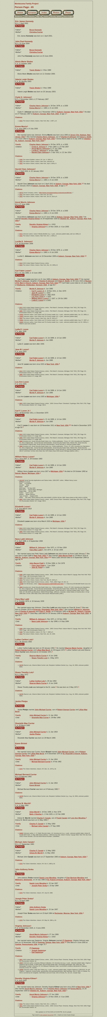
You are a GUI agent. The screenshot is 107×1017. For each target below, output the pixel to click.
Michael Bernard (41, 762)
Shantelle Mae (40, 717)
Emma (34, 108)
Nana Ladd (40, 621)
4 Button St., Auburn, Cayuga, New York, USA (48, 991)
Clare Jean (38, 565)
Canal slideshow (29, 16)
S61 (21, 403)
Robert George (24, 650)
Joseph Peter (39, 886)
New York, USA (53, 364)
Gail (37, 952)
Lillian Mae (43, 650)
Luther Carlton (37, 681)
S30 (21, 159)
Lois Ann (78, 818)
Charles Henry (38, 106)
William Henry (40, 298)
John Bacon (65, 555)
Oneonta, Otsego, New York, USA (51, 942)
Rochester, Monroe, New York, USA (68, 913)
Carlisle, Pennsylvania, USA (26, 944)
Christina (36, 32)
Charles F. (44, 818)
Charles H (68, 137)
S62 (21, 441)
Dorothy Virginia (30, 219)
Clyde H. (39, 147)
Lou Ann (38, 296)
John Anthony (37, 907)
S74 (21, 769)
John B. (37, 567)
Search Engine (68, 16)
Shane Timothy (39, 658)
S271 (21, 193)
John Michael (43, 710)
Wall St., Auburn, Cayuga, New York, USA (31, 557)
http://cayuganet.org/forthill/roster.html (50, 584)
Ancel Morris (40, 149)
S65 (21, 311)
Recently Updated (56, 16)
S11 (21, 263)
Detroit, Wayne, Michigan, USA (27, 473)
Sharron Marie (73, 648)
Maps (38, 16)
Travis (34, 70)
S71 (21, 234)
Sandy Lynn (47, 878)
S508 (21, 969)
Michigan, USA (52, 396)
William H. (37, 547)
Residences (18, 16)
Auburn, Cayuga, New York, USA (70, 112)
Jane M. (37, 293)
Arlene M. (36, 853)
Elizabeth (38, 295)
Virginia (38, 227)
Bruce (35, 30)
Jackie (35, 734)
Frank (62, 818)
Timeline (46, 16)
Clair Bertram (75, 878)
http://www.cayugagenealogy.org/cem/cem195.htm (55, 193)
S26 (21, 574)
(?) (67, 940)
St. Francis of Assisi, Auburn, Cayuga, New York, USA (68, 879)
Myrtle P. (22, 281)
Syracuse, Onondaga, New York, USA (48, 609)
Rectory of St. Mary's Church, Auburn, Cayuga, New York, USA (53, 282)
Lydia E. (37, 300)
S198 (21, 584)
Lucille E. (39, 150)
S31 (21, 121)
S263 (21, 833)
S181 (21, 314)
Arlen (34, 812)
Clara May (35, 550)
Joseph (38, 950)
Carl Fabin (36, 338)
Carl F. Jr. (38, 291)
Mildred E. (23, 879)
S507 (21, 963)
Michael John (40, 826)
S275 (21, 665)
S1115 (22, 480)
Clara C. (85, 137)
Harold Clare (40, 152)
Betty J (35, 814)
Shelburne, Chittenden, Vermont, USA (32, 285)
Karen (34, 785)
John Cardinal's (43, 1015)
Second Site (50, 1015)
